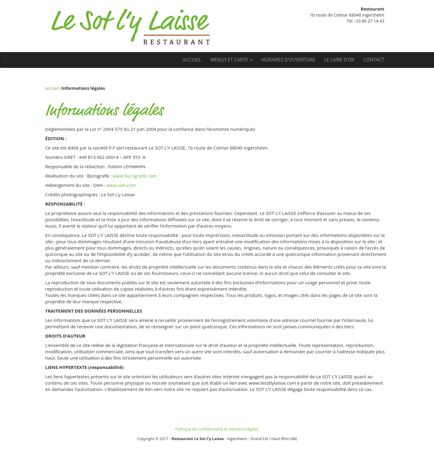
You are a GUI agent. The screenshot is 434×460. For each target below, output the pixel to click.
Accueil (192, 60)
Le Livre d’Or (339, 60)
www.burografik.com (135, 176)
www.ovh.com (121, 185)
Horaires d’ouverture (288, 60)
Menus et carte (231, 60)
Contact (373, 60)
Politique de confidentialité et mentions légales (217, 429)
